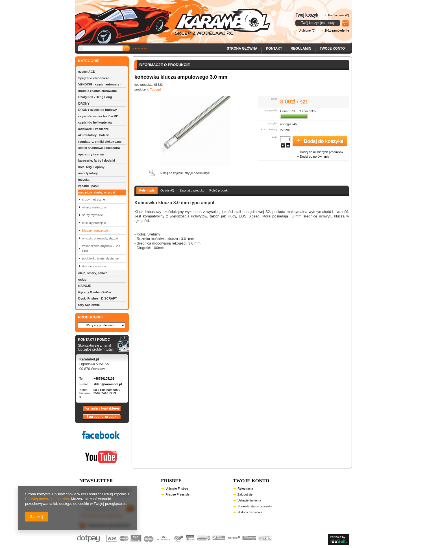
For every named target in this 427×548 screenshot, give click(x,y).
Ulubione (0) (307, 30)
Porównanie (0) (338, 15)
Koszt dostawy (269, 129)
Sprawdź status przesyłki (255, 506)
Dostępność (270, 110)
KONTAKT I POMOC (96, 340)
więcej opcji (139, 48)
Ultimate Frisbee (176, 488)
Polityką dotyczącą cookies (47, 499)
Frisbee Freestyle (177, 494)
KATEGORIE (88, 61)
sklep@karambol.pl (107, 384)
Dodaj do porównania (314, 156)
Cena (274, 99)
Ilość (274, 137)
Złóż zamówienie (336, 30)
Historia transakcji (250, 512)
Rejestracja (245, 488)
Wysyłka (272, 123)
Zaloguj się (245, 494)
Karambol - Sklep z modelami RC (174, 17)
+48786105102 (103, 378)
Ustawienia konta (249, 500)
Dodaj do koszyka (320, 141)
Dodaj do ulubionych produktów (321, 152)
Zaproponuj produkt (97, 419)
